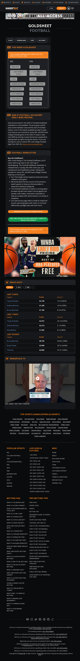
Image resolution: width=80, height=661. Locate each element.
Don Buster (25, 430)
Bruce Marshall (12, 310)
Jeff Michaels (26, 422)
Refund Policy (57, 480)
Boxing (9, 483)
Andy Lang (33, 425)
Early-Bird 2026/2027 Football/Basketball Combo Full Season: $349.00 (28, 219)
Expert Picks (34, 505)
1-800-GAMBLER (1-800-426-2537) (41, 629)
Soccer (9, 477)
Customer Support (59, 471)
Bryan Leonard (51, 427)
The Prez (10, 350)
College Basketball (14, 462)
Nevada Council (28, 645)
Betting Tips (34, 512)
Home (54, 452)
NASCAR (9, 486)
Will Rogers (56, 430)
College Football (14, 455)
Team (54, 465)
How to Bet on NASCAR (38, 553)
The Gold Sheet (29, 419)
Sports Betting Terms (37, 520)
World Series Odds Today (39, 491)
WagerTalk (22, 653)
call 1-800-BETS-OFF (61, 634)
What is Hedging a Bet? (15, 570)
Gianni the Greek (45, 422)
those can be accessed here (32, 144)
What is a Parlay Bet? (15, 517)
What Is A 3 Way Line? (14, 514)
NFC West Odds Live (37, 473)
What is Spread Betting (16, 537)
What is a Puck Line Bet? (16, 520)
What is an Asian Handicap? (17, 543)
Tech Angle (16, 99)
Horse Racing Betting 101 (39, 547)
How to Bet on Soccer (38, 535)
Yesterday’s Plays (58, 468)
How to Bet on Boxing (38, 544)
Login (51, 8)
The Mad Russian (23, 433)
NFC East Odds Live (37, 467)
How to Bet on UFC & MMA (39, 541)
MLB (8, 468)
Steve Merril (66, 422)
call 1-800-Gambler (62, 648)
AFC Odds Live (35, 464)
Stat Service (17, 94)
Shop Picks (56, 462)
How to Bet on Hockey (38, 532)
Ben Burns (24, 425)
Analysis (15, 67)
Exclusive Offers (58, 459)
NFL (8, 452)
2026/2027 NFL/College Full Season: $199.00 (28, 211)
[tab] (9, 287)
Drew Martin (11, 330)
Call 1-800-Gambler (56, 641)
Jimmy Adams (56, 422)
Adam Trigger (14, 425)
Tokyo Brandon (13, 301)
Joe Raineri (66, 433)
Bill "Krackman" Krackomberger (49, 425)
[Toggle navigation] (72, 8)
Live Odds (33, 455)
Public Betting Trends (38, 572)
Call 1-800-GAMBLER (48, 631)
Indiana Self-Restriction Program (40, 638)
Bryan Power (11, 345)
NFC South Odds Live (37, 485)
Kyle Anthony (47, 433)
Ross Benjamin (40, 427)
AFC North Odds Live (37, 482)
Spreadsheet (17, 89)
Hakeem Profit (28, 427)
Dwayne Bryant (63, 427)
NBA (8, 459)
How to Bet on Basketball (39, 526)
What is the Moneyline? (16, 502)
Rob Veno (13, 433)
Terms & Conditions (59, 477)
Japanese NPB (12, 474)
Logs (14, 79)
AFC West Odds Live (37, 476)
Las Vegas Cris (36, 433)
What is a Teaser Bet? (15, 531)
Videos (31, 508)
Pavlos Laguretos (40, 436)
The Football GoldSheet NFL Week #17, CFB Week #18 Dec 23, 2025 (26, 230)
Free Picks (33, 502)
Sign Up (61, 8)
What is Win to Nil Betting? (17, 562)
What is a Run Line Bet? (15, 523)
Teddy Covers (65, 425)
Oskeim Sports (17, 427)
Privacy (55, 474)
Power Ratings (18, 84)
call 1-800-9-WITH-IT (61, 637)
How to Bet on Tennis (37, 550)
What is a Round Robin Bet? (17, 534)
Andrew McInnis (13, 305)
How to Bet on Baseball (38, 529)
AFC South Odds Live (37, 488)
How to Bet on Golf (37, 538)
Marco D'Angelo (14, 430)
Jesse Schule (47, 430)
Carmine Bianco (36, 430)
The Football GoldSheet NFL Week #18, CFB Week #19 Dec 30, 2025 (26, 55)
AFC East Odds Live (37, 470)
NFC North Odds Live (38, 479)
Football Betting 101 (37, 523)
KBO (8, 471)
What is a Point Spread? (16, 505)
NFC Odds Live (35, 461)
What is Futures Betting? (16, 540)
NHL (8, 465)
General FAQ (56, 483)
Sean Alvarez (57, 433)
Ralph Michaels (51, 419)
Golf (8, 480)
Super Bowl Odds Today (39, 458)
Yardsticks (16, 104)
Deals (54, 455)
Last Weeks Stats (18, 73)
